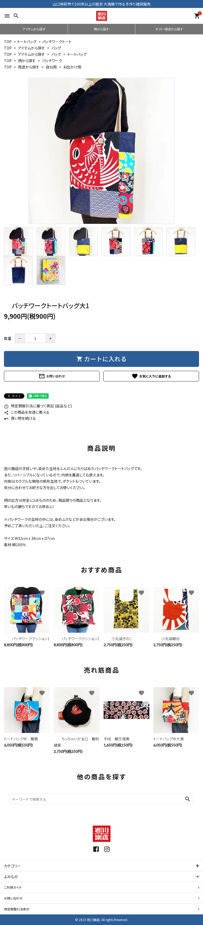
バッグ (56, 48)
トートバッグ (26, 41)
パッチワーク (52, 60)
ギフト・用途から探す (169, 29)
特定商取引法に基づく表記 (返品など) (38, 405)
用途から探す (28, 67)
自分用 (51, 67)
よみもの (11, 876)
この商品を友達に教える (26, 412)
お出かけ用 (72, 67)
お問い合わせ (52, 376)
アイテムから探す (33, 29)
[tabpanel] (101, 151)
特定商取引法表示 (16, 909)
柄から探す (101, 29)
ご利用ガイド (13, 887)
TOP (8, 41)
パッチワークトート (57, 41)
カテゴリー (12, 865)
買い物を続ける (20, 418)
